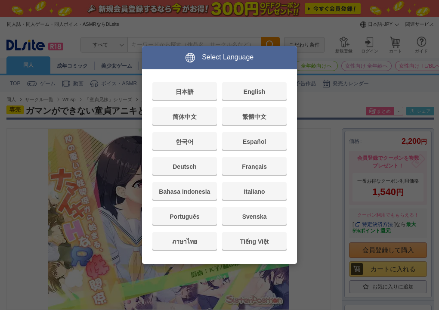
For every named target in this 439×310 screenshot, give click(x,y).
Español (254, 141)
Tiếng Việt (254, 241)
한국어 (185, 141)
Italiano (254, 191)
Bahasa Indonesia (184, 191)
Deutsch (184, 166)
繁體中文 (254, 116)
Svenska (254, 216)
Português (184, 216)
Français (254, 166)
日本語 (185, 91)
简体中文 (185, 116)
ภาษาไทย (184, 241)
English (255, 91)
